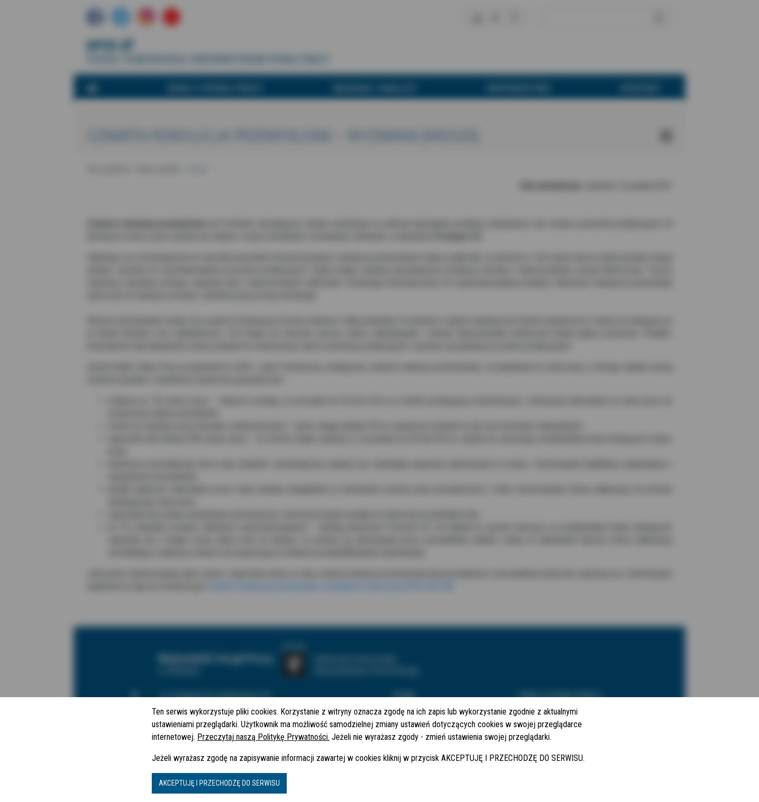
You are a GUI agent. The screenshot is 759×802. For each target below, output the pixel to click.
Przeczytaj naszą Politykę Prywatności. (263, 737)
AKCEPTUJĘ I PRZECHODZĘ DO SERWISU (219, 783)
